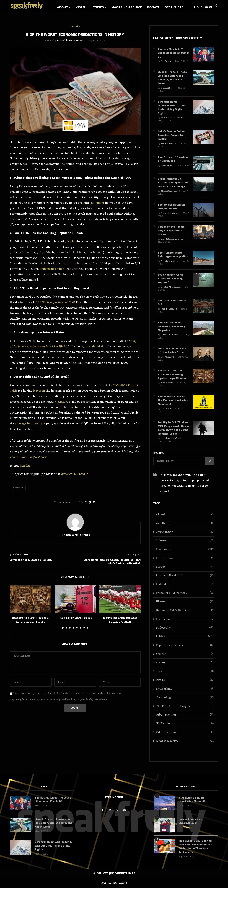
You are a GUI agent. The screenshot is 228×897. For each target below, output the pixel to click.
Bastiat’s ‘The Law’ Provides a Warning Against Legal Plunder (172, 381)
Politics (185, 645)
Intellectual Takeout (74, 474)
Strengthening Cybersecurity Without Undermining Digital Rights (172, 109)
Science (185, 662)
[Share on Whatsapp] (86, 502)
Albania (185, 523)
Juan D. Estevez (169, 314)
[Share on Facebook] (79, 502)
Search (158, 461)
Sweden (185, 688)
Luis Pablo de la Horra (70, 41)
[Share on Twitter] (82, 502)
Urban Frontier (185, 723)
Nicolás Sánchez (169, 265)
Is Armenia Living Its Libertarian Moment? (192, 808)
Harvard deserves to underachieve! (191, 829)
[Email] (210, 7)
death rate (69, 263)
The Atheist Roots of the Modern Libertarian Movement (173, 408)
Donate (153, 7)
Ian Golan (166, 62)
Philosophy (185, 636)
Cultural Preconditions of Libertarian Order (172, 357)
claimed (94, 346)
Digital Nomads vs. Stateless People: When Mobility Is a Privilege (173, 186)
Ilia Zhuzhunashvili (171, 446)
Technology (185, 705)
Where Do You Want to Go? (172, 308)
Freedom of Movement (185, 601)
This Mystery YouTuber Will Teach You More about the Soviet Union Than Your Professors (196, 855)
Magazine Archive (127, 7)
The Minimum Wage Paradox (75, 618)
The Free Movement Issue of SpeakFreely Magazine (171, 332)
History (185, 610)
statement (97, 203)
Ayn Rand (185, 531)
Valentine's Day (185, 740)
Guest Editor (167, 89)
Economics (17, 488)
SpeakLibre (174, 7)
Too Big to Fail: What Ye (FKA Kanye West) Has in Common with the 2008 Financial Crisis (173, 436)
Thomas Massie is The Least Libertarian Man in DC (172, 53)
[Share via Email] (94, 502)
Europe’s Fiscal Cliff (185, 584)
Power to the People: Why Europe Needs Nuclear (171, 234)
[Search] (216, 7)
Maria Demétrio (169, 194)
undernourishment (52, 269)
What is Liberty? (185, 749)
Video (80, 7)
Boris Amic (167, 389)
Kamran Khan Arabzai (172, 120)
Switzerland (185, 697)
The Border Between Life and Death (171, 210)
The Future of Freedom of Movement (173, 162)
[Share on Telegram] (90, 502)
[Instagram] (202, 7)
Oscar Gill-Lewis (169, 341)
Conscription (185, 540)
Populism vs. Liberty (185, 653)
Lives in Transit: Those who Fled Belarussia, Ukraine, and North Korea (172, 79)
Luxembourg (185, 627)
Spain (185, 679)
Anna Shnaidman (170, 216)
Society (185, 671)
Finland (185, 592)
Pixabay (25, 465)
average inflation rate (30, 423)
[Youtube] (206, 7)
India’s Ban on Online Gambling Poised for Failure (171, 138)
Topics (98, 7)
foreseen (39, 391)
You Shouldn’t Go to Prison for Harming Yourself (170, 283)
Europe (185, 575)
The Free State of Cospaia (185, 714)
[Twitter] (198, 7)
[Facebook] (194, 7)
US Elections (185, 732)
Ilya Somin (166, 168)
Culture (185, 549)
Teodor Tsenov (168, 146)
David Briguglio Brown (173, 243)
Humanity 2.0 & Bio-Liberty (185, 618)
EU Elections (185, 566)
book (70, 241)
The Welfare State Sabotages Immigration (173, 259)
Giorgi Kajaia (167, 363)
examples (61, 402)
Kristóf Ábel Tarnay (171, 292)
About (62, 7)
